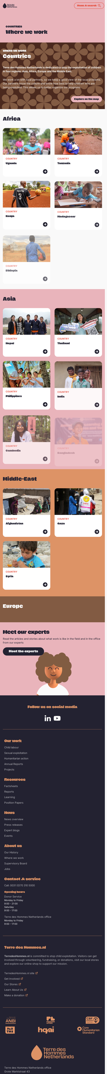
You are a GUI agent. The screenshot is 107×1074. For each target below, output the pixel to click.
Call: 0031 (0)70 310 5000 (19, 885)
